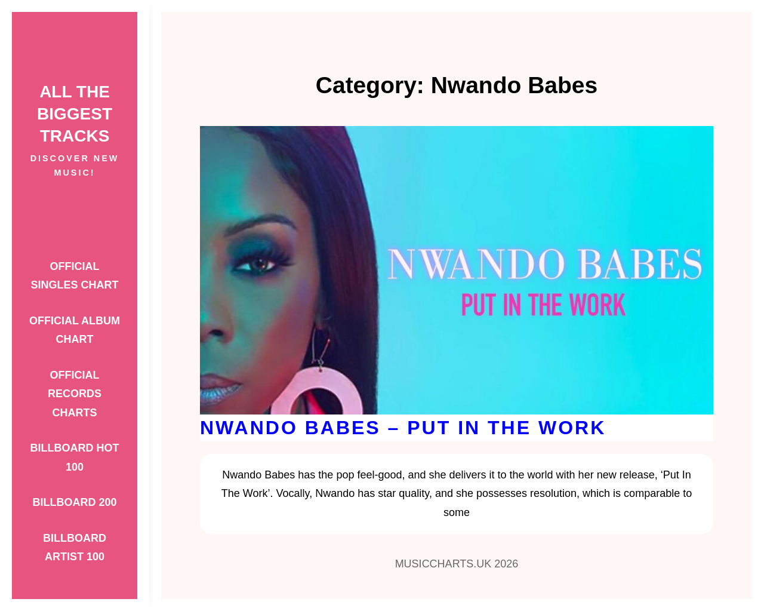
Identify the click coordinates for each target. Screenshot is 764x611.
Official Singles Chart (74, 275)
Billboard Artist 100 (74, 547)
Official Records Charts (74, 394)
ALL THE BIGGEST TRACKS (74, 113)
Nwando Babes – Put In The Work (403, 427)
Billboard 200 (74, 502)
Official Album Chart (74, 330)
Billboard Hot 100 (74, 457)
